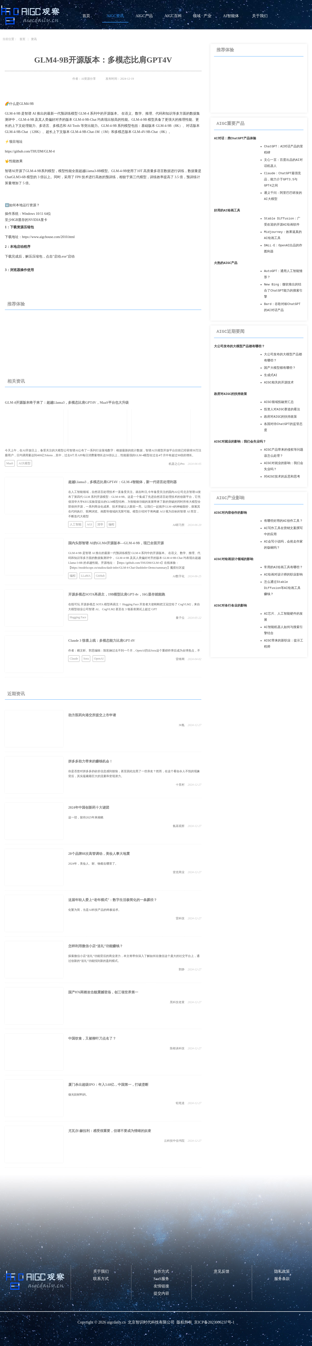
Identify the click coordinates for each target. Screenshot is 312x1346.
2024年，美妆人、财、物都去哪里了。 (93, 863)
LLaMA (85, 575)
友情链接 (161, 1286)
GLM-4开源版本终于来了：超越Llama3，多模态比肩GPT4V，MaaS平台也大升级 (67, 402)
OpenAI (99, 658)
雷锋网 (180, 659)
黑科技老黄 (177, 1002)
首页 (86, 16)
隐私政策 (282, 1271)
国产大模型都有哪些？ (280, 368)
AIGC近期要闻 (230, 331)
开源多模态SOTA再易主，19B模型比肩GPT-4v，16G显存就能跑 (116, 594)
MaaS (9, 463)
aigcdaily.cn (116, 1322)
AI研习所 (179, 525)
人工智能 (75, 524)
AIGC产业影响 (230, 498)
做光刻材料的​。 (78, 1094)
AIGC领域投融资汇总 (279, 402)
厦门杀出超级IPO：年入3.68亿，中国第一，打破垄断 (108, 1084)
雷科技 (180, 918)
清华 (100, 524)
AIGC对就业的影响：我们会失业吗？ (240, 442)
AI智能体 (231, 16)
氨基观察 (179, 826)
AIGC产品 (144, 16)
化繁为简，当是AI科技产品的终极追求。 (94, 910)
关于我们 (260, 16)
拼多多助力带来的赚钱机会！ (90, 761)
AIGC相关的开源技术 (279, 382)
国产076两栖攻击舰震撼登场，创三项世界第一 (103, 992)
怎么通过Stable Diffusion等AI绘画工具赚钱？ (282, 588)
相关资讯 (16, 381)
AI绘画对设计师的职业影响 (283, 574)
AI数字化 (179, 576)
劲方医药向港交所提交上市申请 (92, 715)
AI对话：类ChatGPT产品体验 (235, 138)
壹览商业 (179, 872)
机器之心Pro (177, 464)
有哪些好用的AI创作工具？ (283, 521)
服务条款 (282, 1279)
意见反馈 (221, 1271)
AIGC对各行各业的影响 (230, 606)
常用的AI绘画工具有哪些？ (283, 567)
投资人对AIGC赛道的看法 (282, 409)
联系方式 (101, 1279)
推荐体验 (16, 304)
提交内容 (161, 1293)
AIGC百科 (173, 16)
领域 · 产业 (202, 16)
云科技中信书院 (174, 1140)
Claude (74, 658)
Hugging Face (78, 617)
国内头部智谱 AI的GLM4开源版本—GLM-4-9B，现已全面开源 (116, 543)
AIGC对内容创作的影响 (230, 513)
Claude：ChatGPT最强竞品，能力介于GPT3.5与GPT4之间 (282, 179)
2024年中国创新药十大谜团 (88, 807)
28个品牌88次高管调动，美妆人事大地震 (99, 854)
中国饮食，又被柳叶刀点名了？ (92, 1038)
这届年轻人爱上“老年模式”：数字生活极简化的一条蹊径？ (112, 900)
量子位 (180, 617)
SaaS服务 (161, 1279)
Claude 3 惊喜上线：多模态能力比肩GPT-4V (101, 640)
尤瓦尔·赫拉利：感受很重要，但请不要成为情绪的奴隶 (109, 1131)
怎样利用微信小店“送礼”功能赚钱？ (95, 946)
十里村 (180, 784)
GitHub (100, 575)
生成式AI (270, 375)
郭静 (182, 969)
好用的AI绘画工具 (227, 210)
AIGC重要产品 (230, 123)
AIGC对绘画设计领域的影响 (233, 559)
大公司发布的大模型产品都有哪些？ (239, 346)
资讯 (34, 39)
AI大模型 (24, 463)
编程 (111, 524)
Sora (86, 658)
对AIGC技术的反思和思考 (282, 476)
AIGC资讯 (115, 16)
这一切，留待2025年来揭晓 (85, 817)
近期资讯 (16, 693)
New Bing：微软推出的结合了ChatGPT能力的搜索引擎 (283, 291)
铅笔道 (180, 1103)
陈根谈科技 (177, 1048)
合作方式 (161, 1271)
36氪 (182, 725)
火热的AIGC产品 (225, 263)
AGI (89, 524)
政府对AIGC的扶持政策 (230, 394)
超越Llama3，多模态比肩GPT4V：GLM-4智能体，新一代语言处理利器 (122, 482)
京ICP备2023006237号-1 (214, 1322)
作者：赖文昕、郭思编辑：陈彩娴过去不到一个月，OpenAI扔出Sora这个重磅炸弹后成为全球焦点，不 (134, 650)
